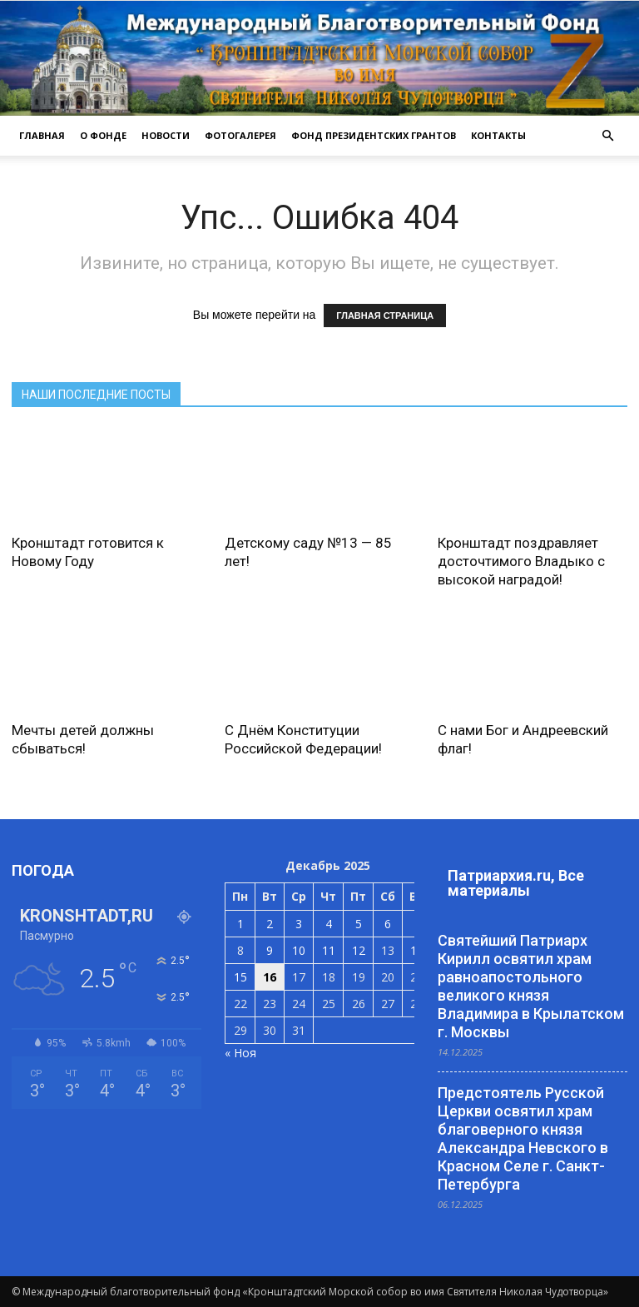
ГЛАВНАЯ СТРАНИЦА (384, 316)
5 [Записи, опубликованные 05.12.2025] (358, 924)
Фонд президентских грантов (373, 135)
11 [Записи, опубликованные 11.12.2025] (328, 950)
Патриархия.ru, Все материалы (516, 883)
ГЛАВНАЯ (42, 135)
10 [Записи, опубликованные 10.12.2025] (298, 950)
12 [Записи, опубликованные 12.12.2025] (358, 950)
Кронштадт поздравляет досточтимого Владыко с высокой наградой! (521, 561)
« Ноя (240, 1053)
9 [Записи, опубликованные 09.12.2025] (269, 950)
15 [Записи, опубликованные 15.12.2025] (240, 977)
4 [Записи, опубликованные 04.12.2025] (328, 924)
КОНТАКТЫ (498, 135)
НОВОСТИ (165, 135)
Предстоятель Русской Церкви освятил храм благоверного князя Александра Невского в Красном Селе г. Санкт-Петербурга (523, 1138)
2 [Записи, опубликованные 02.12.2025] (269, 924)
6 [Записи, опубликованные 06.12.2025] (387, 924)
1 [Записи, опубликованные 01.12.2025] (240, 924)
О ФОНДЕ (103, 135)
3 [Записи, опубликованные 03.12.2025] (298, 924)
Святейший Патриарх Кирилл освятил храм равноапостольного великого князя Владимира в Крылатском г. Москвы (531, 986)
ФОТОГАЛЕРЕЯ (240, 135)
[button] (607, 136)
